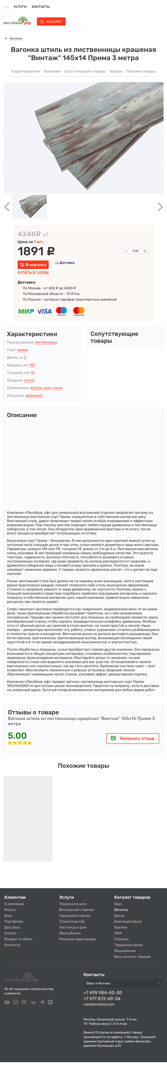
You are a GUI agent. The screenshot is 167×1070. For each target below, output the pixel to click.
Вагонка (121, 910)
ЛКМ (118, 933)
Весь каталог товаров (132, 957)
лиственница (46, 342)
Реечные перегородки (77, 939)
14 (33, 373)
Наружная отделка (75, 916)
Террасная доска (128, 945)
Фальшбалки (70, 933)
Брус (118, 904)
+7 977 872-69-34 (102, 998)
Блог (8, 916)
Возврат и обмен (18, 939)
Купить (33, 272)
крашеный (34, 395)
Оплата (10, 933)
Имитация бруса (128, 921)
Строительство (72, 921)
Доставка (67, 263)
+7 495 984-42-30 (103, 992)
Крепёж (120, 927)
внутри (36, 388)
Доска (119, 916)
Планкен (121, 939)
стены (57, 388)
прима (22, 350)
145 (32, 365)
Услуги (10, 910)
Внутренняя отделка (76, 910)
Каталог (54, 22)
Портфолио (13, 921)
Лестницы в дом (72, 927)
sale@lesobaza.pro (99, 1004)
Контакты (41, 7)
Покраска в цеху (73, 904)
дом (47, 388)
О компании (14, 904)
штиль (29, 380)
